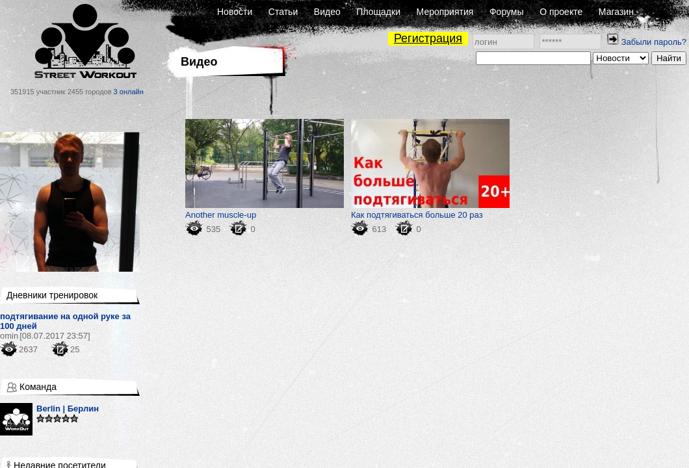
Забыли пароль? (653, 42)
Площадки (378, 11)
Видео (327, 11)
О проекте (561, 11)
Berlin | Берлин (67, 408)
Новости (234, 11)
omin (9, 336)
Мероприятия (445, 11)
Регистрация (428, 38)
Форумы (506, 11)
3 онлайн (129, 92)
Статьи (283, 11)
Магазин (616, 11)
